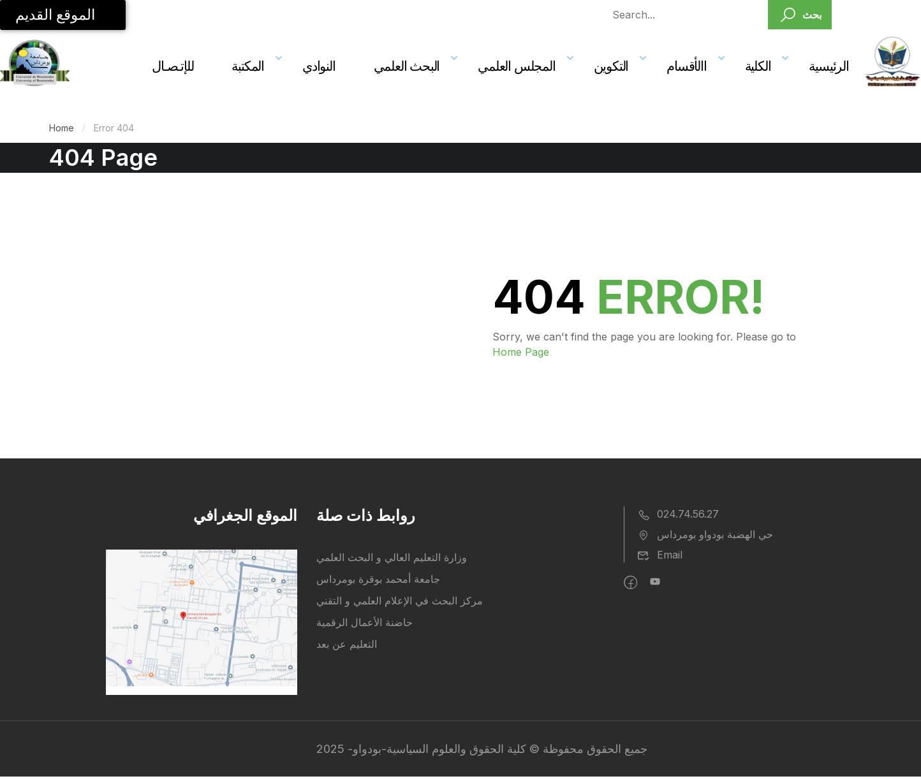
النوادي (318, 66)
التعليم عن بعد (346, 644)
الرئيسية (828, 66)
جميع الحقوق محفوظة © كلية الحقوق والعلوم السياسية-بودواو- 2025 (481, 748)
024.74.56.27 (678, 513)
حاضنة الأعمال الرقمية (364, 622)
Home (61, 127)
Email (659, 554)
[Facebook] (630, 582)
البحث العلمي (407, 66)
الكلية (758, 66)
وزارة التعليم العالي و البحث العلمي (391, 557)
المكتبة (248, 66)
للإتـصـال (172, 66)
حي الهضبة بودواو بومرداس (705, 534)
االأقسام (686, 66)
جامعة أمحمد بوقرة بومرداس (378, 579)
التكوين (611, 66)
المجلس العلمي (516, 66)
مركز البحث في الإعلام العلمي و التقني (399, 600)
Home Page (520, 352)
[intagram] (655, 582)
